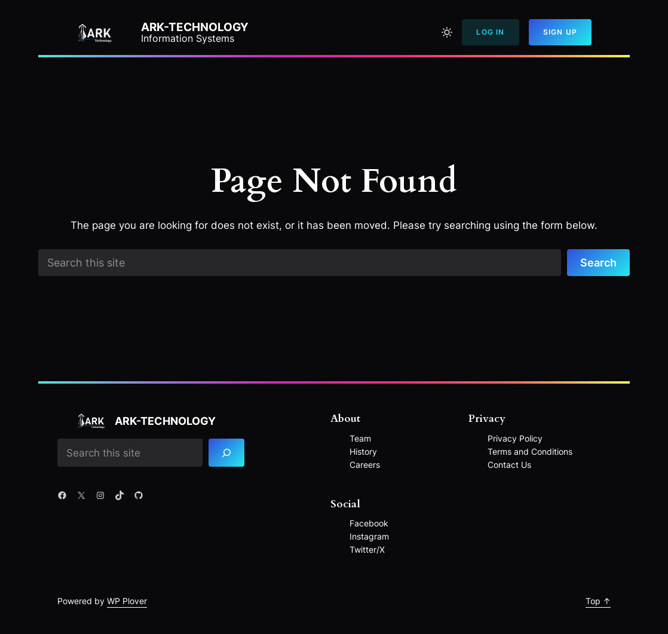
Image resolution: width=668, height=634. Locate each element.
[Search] (226, 453)
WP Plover (127, 601)
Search (598, 262)
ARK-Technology (195, 27)
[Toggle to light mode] (447, 32)
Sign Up (560, 31)
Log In (490, 31)
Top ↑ (598, 601)
